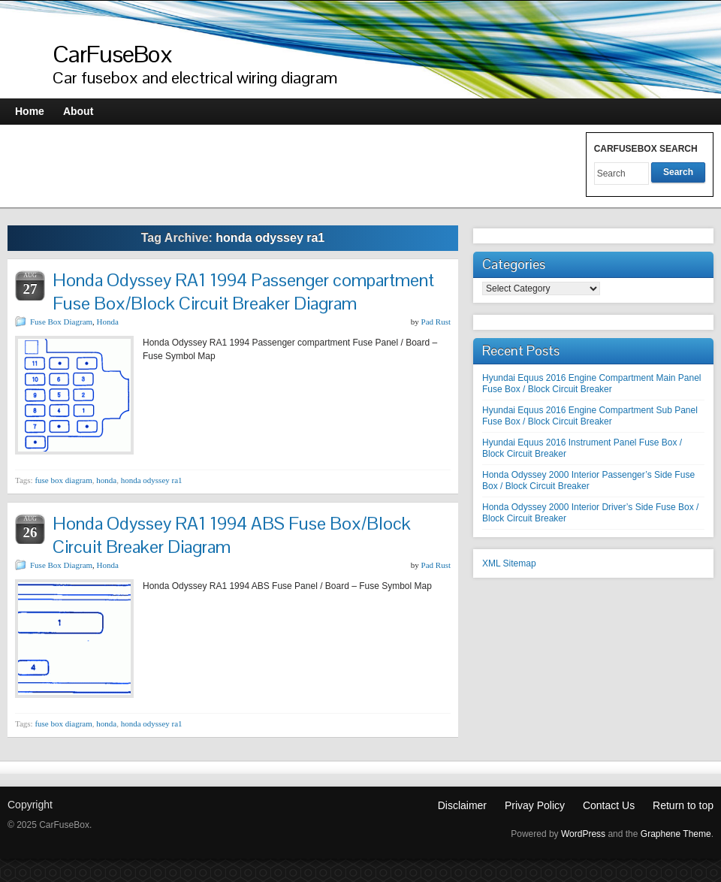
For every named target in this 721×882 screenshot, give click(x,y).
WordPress (583, 834)
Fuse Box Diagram (61, 321)
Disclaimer (462, 805)
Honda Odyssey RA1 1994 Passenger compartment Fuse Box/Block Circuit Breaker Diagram (243, 291)
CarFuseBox (113, 53)
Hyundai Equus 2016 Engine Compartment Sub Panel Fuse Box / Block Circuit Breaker (590, 416)
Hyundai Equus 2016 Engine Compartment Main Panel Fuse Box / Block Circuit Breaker (591, 383)
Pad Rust (436, 321)
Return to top (683, 805)
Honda (108, 321)
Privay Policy (535, 805)
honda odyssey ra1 (152, 480)
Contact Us (609, 805)
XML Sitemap (509, 563)
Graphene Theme (676, 834)
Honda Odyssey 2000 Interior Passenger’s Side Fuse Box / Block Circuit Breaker (588, 480)
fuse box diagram (63, 480)
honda (106, 480)
